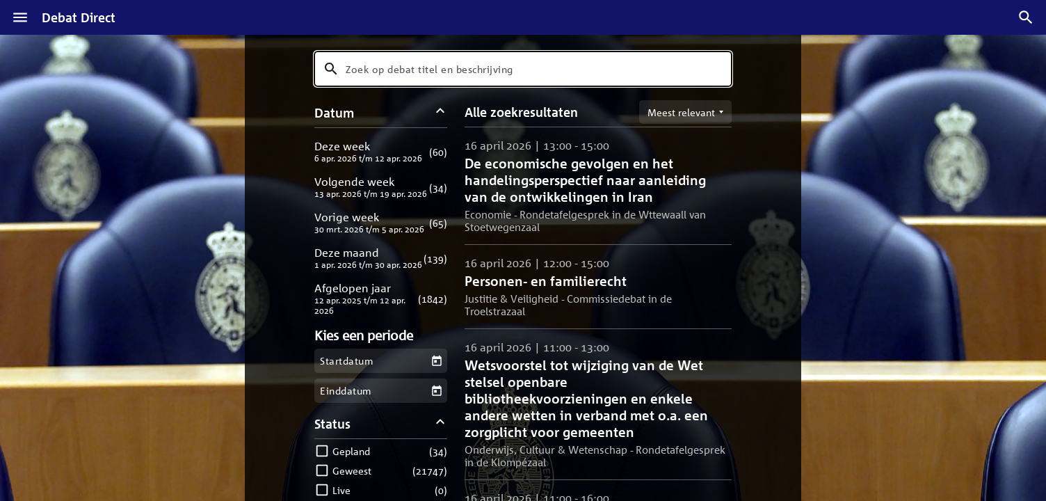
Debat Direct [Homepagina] (78, 17)
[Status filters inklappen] (440, 423)
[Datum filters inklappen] (440, 112)
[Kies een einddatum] (436, 391)
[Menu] (20, 17)
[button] (380, 151)
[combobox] (523, 68)
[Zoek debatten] (1026, 17)
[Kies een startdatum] (436, 361)
